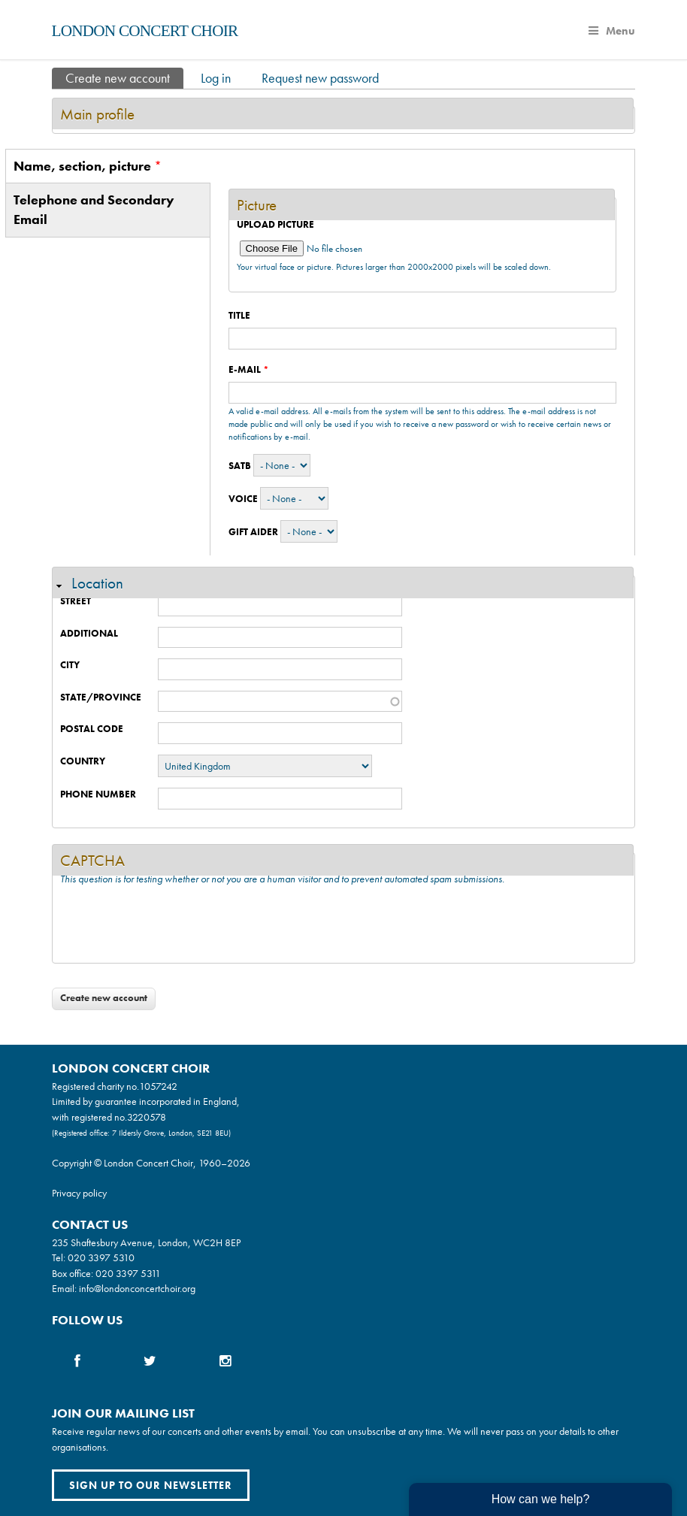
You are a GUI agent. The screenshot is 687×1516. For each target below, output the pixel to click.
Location (97, 583)
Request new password (320, 77)
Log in (216, 77)
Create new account (124, 77)
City (70, 664)
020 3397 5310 (101, 1257)
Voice (243, 498)
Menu (612, 30)
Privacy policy (79, 1193)
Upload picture (275, 224)
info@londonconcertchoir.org (137, 1288)
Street (75, 601)
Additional (89, 633)
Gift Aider (253, 531)
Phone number (98, 794)
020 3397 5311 (128, 1273)
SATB (239, 465)
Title (239, 315)
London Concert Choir (145, 31)
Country (82, 761)
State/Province (100, 697)
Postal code (91, 728)
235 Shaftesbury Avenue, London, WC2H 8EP (146, 1242)
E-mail (248, 369)
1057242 (158, 1086)
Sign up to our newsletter (150, 1485)
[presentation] (174, 926)
